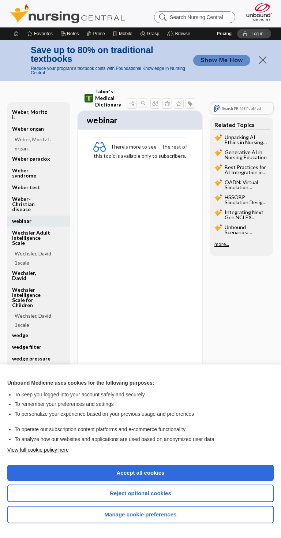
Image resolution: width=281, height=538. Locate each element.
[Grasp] (150, 33)
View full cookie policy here (38, 450)
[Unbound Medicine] (257, 12)
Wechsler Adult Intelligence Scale (31, 237)
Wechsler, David (33, 253)
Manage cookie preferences (141, 514)
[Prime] (96, 33)
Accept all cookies (141, 473)
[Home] (16, 33)
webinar (21, 221)
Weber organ (28, 129)
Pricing (224, 33)
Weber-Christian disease (23, 204)
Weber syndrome (24, 173)
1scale (22, 262)
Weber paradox (31, 159)
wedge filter (26, 347)
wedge (20, 335)
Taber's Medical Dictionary (103, 98)
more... (221, 244)
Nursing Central (67, 13)
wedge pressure (31, 358)
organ (21, 148)
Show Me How (222, 60)
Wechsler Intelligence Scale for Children (26, 297)
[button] (179, 33)
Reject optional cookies (140, 493)
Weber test (26, 187)
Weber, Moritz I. (29, 114)
